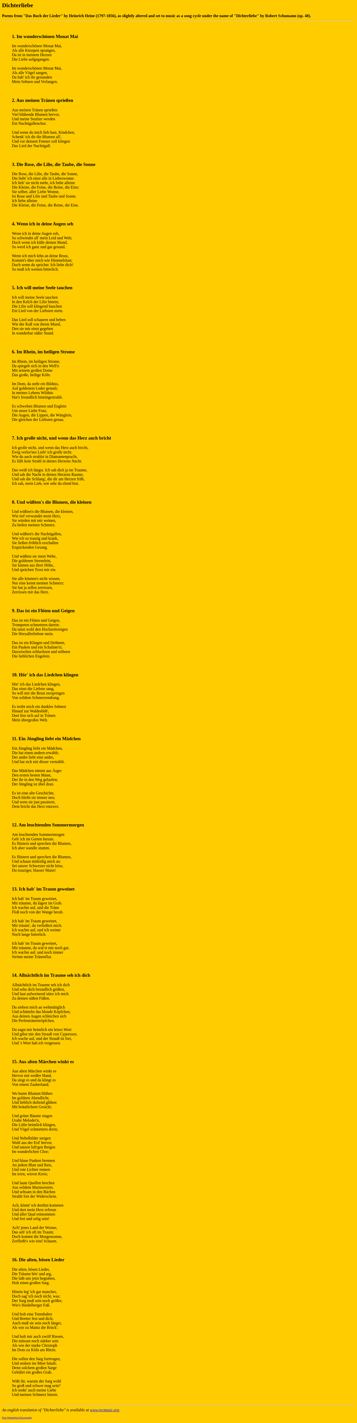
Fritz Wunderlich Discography (17, 1417)
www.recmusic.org (104, 1410)
